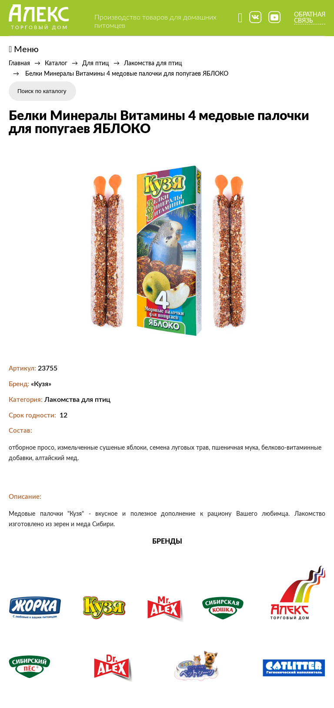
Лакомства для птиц (153, 63)
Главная (19, 63)
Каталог (56, 63)
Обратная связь (309, 18)
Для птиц (95, 63)
